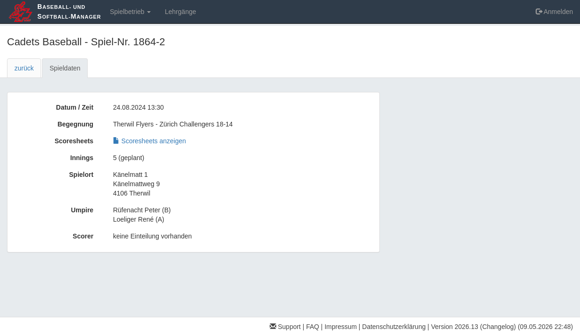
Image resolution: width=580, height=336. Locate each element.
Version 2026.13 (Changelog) (473, 326)
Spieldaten (64, 68)
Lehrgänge (180, 11)
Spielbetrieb (130, 11)
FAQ (312, 326)
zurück (24, 68)
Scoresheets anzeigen (149, 141)
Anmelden (554, 11)
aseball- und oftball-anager (69, 11)
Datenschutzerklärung (394, 326)
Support (285, 326)
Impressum (340, 326)
